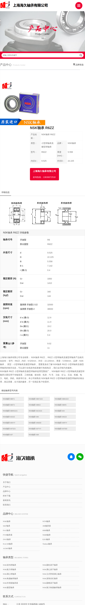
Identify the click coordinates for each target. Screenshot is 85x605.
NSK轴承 (6, 474)
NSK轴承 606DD (30, 382)
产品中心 (6, 440)
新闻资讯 (6, 453)
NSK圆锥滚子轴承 (50, 536)
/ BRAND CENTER (15, 466)
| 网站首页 (8, 590)
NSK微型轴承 (8, 540)
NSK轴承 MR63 (9, 370)
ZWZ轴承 (7, 492)
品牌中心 (6, 444)
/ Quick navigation (15, 427)
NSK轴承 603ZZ (30, 376)
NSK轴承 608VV (51, 382)
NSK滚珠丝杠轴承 (50, 531)
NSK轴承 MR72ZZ (31, 364)
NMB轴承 (47, 488)
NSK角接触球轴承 (10, 531)
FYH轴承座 (7, 488)
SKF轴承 (6, 479)
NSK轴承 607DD (30, 388)
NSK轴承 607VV (9, 388)
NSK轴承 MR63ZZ (52, 364)
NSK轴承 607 (50, 388)
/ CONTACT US (14, 549)
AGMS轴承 (7, 501)
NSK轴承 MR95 (30, 370)
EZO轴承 (46, 492)
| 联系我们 (29, 590)
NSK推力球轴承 (9, 522)
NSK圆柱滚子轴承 (50, 518)
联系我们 (6, 458)
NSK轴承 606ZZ (73, 376)
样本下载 (6, 449)
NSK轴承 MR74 (73, 364)
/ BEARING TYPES (15, 510)
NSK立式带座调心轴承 (52, 527)
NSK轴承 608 (72, 388)
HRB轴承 (46, 483)
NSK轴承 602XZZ (73, 370)
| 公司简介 (18, 590)
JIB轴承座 (47, 479)
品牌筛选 (78, 68)
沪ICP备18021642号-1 (57, 595)
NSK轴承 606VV (9, 382)
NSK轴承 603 (8, 376)
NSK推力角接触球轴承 (52, 540)
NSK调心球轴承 (9, 527)
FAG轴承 (6, 483)
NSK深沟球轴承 (9, 518)
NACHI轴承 (8, 497)
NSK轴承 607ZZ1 (73, 382)
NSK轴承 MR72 (9, 364)
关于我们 (6, 435)
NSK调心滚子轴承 (50, 522)
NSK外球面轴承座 (10, 536)
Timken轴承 (47, 497)
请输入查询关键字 (42, 59)
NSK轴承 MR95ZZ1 (52, 370)
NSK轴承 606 (50, 376)
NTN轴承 (46, 474)
